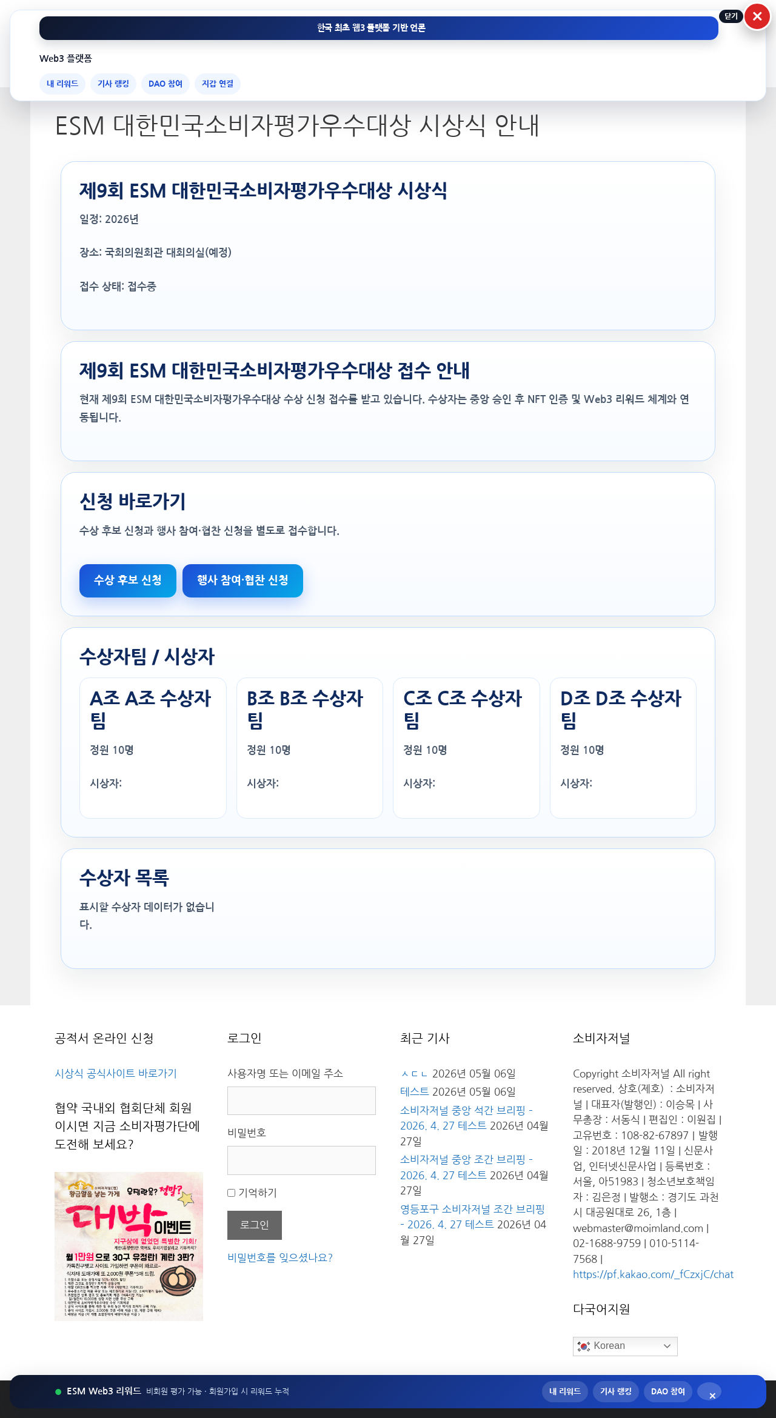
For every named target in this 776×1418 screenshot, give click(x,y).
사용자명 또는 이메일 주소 (285, 1073)
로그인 (254, 1225)
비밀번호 (246, 1133)
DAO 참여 (165, 84)
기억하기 (257, 1193)
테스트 (414, 1092)
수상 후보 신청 (128, 580)
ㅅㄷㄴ (414, 1073)
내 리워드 (62, 84)
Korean (601, 1346)
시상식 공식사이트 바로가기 (116, 1073)
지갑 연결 (217, 84)
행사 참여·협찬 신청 (243, 580)
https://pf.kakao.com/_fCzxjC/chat (653, 1274)
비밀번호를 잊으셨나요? (280, 1258)
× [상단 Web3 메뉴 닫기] (757, 16)
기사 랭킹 (113, 84)
